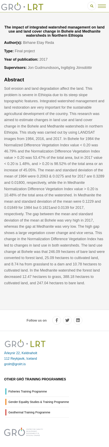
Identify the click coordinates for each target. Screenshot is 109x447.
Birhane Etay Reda (38, 43)
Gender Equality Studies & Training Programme (38, 402)
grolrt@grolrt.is (15, 364)
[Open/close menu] (102, 6)
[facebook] (56, 320)
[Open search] (92, 6)
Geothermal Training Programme (29, 412)
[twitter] (67, 320)
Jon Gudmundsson (43, 68)
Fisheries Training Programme (27, 391)
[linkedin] (78, 320)
